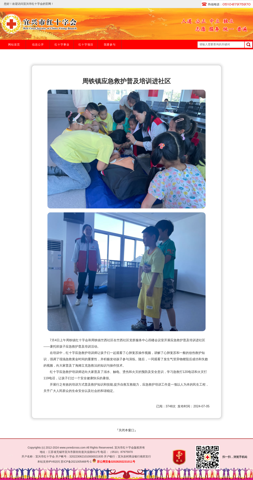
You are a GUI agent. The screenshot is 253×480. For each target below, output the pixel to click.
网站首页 (14, 44)
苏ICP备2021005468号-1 (76, 461)
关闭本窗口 (126, 430)
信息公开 (38, 44)
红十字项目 (85, 44)
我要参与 (110, 44)
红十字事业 (62, 44)
